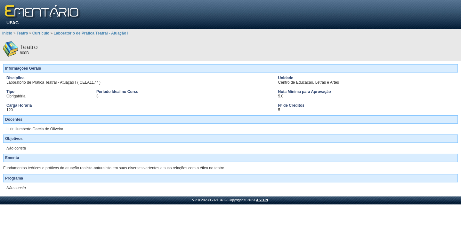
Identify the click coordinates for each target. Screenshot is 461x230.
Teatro (22, 33)
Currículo (40, 33)
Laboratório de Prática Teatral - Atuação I (91, 33)
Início (7, 33)
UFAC (12, 22)
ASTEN (262, 200)
